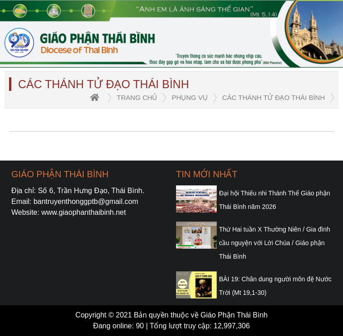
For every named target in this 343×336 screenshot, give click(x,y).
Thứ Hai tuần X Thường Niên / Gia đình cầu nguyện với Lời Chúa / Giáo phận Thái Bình (274, 243)
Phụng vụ (190, 97)
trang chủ (137, 97)
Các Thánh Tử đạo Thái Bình (273, 97)
